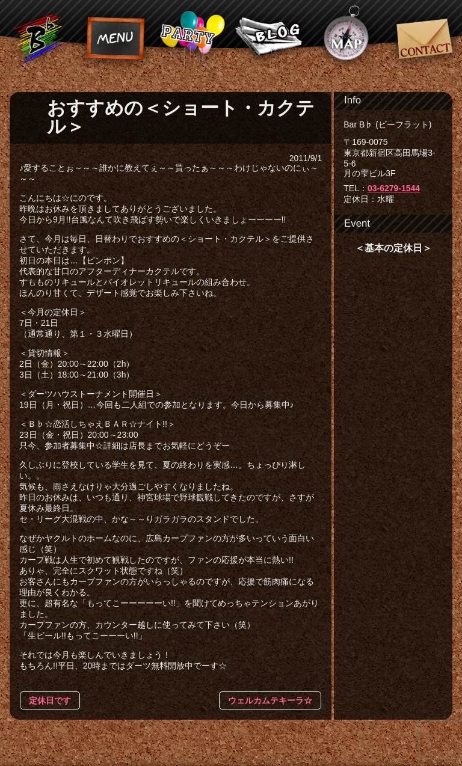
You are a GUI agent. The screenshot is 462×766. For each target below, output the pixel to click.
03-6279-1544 (394, 188)
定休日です (50, 700)
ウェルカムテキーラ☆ (270, 700)
